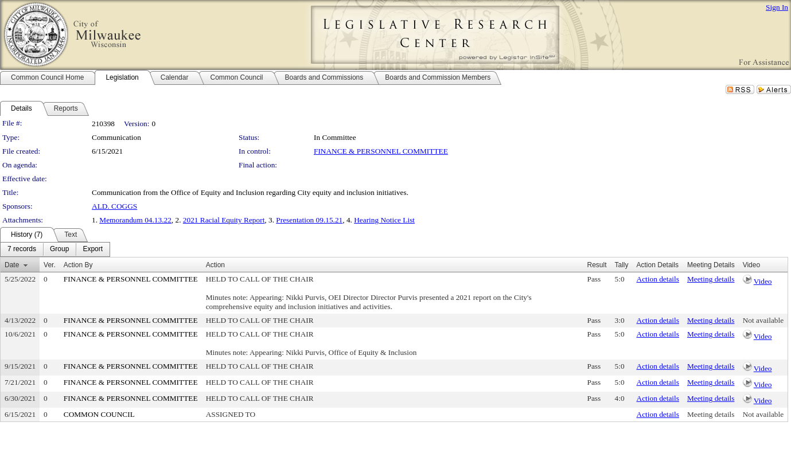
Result (597, 265)
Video (763, 281)
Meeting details (711, 279)
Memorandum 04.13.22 (135, 220)
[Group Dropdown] (59, 249)
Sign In (777, 7)
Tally (622, 265)
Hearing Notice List (384, 220)
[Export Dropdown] (93, 249)
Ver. (50, 265)
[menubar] (55, 249)
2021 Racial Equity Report (224, 220)
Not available (763, 320)
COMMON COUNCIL (99, 414)
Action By (78, 265)
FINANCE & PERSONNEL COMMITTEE (381, 151)
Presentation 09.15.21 (309, 220)
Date (12, 265)
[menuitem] (22, 249)
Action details (658, 279)
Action (215, 265)
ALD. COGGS (114, 206)
